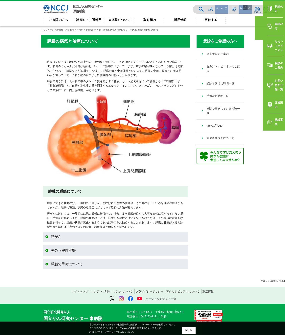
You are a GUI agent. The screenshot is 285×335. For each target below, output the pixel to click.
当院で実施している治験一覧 (223, 111)
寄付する (210, 20)
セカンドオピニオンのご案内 (223, 68)
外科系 (80, 30)
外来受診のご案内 (217, 53)
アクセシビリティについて (183, 291)
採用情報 (180, 20)
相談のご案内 (259, 147)
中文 (266, 9)
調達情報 (208, 291)
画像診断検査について (220, 138)
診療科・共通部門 (89, 20)
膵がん (56, 237)
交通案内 (274, 9)
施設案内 (256, 186)
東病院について (119, 20)
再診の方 (256, 121)
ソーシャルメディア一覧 (161, 298)
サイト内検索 (228, 9)
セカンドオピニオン (263, 134)
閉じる (188, 330)
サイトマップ (79, 291)
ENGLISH (257, 9)
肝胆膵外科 (91, 30)
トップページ (47, 30)
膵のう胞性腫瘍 (63, 250)
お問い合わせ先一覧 (263, 160)
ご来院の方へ (58, 20)
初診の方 (256, 108)
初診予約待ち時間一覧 (220, 83)
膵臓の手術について (67, 264)
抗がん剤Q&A (215, 125)
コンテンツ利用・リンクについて (112, 291)
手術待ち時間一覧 (217, 95)
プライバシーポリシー (149, 291)
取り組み (149, 20)
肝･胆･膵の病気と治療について (114, 30)
